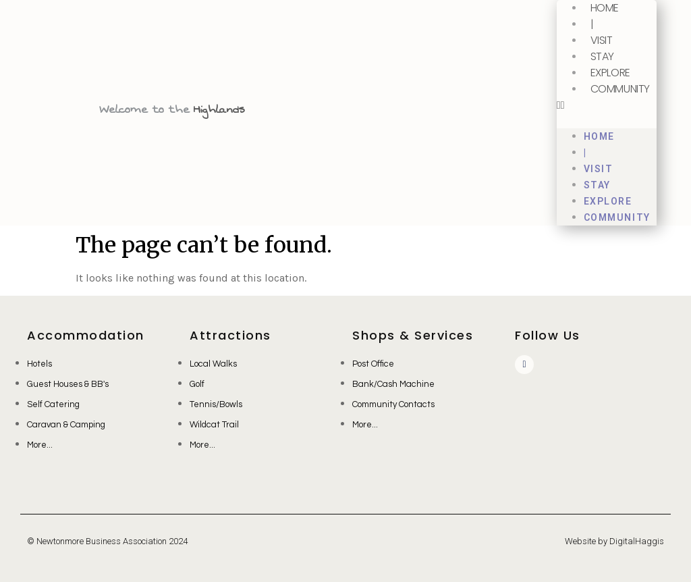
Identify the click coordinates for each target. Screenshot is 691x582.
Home (599, 136)
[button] (607, 105)
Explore (610, 72)
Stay (602, 56)
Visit (601, 40)
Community (620, 89)
